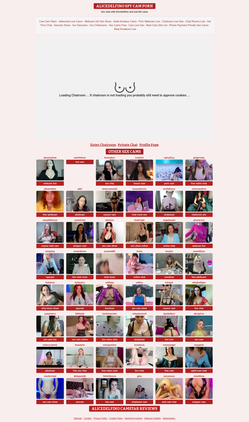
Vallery (139, 282)
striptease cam (139, 402)
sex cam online (80, 339)
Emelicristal (50, 376)
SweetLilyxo (199, 251)
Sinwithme (199, 376)
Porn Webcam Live (149, 21)
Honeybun (109, 157)
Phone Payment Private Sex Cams (188, 25)
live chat (199, 308)
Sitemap (78, 418)
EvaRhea (139, 157)
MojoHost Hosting (133, 418)
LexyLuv (169, 251)
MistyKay (50, 251)
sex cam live (50, 339)
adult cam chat (199, 370)
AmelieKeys (80, 157)
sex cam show (109, 246)
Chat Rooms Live (195, 21)
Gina (139, 376)
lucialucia (139, 345)
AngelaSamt (169, 220)
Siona (139, 251)
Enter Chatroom (103, 145)
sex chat (109, 183)
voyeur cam (109, 214)
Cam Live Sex (137, 25)
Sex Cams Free (118, 25)
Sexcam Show (62, 25)
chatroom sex (199, 214)
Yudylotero (50, 313)
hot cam (80, 162)
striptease (169, 214)
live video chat (109, 339)
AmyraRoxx (199, 220)
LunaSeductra (139, 189)
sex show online (139, 246)
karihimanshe (109, 313)
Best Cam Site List (156, 25)
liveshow (109, 308)
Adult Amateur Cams (125, 21)
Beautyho (80, 345)
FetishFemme (109, 376)
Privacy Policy (100, 418)
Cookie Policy (116, 418)
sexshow (169, 277)
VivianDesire (79, 251)
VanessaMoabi (109, 189)
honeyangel (169, 345)
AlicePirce (199, 313)
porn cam (169, 183)
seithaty (109, 282)
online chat (169, 246)
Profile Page (149, 145)
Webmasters (169, 418)
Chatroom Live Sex (173, 21)
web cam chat (169, 402)
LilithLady (79, 313)
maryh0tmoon (50, 220)
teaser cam (139, 183)
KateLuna (50, 282)
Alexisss (109, 220)
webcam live (50, 183)
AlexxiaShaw (50, 157)
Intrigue (169, 282)
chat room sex (139, 214)
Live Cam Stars (48, 21)
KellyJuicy (80, 282)
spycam (50, 277)
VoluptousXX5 (139, 313)
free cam (169, 370)
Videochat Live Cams (71, 21)
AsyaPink (199, 345)
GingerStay (199, 157)
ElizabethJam (199, 282)
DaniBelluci (169, 313)
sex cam (199, 339)
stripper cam (80, 246)
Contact (87, 418)
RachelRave (79, 220)
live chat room (79, 277)
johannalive (50, 189)
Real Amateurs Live (125, 29)
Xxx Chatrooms (98, 25)
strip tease (109, 277)
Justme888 (109, 251)
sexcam (80, 402)
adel (80, 189)
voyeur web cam (50, 246)
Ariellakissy (169, 189)
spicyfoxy (169, 157)
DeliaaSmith (80, 376)
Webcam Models (152, 418)
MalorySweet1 (50, 345)
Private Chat (128, 145)
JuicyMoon (169, 376)
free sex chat (80, 370)
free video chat (199, 183)
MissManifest (199, 189)
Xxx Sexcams (80, 25)
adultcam (80, 214)
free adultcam (50, 214)
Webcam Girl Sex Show (97, 21)
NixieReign (139, 220)
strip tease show (50, 308)
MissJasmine (109, 345)
